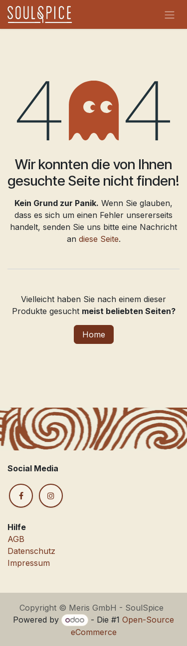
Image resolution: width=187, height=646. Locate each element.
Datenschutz (31, 551)
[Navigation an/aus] (170, 14)
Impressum (28, 563)
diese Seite (99, 239)
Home (93, 334)
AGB (15, 539)
